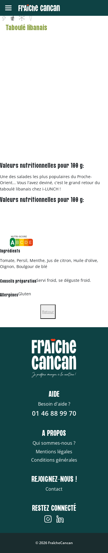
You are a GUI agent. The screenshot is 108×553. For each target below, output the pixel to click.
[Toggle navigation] (8, 7)
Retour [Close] (48, 311)
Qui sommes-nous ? (54, 443)
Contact (54, 489)
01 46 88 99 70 (54, 413)
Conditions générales (54, 460)
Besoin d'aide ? (54, 404)
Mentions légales (54, 451)
